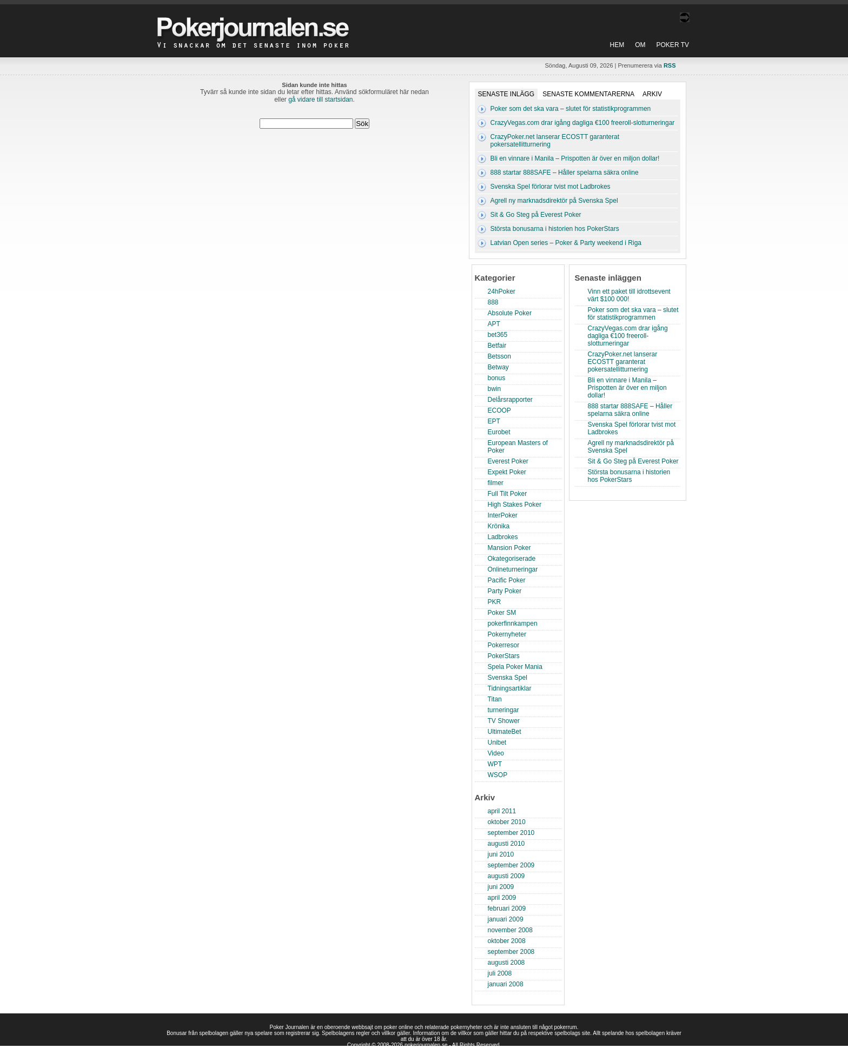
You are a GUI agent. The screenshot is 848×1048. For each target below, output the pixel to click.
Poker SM (502, 612)
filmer (496, 483)
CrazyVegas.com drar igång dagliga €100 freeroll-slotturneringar (583, 123)
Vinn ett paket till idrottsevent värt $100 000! (629, 295)
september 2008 (511, 952)
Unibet (497, 742)
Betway (498, 367)
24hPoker (501, 291)
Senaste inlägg (506, 94)
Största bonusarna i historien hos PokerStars (555, 229)
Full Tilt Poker (507, 494)
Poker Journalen (256, 23)
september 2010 (511, 833)
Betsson (499, 356)
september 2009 (511, 865)
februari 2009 (507, 908)
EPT (494, 421)
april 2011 (502, 811)
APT (494, 324)
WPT (495, 764)
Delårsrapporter (510, 399)
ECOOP (499, 410)
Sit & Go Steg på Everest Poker (536, 214)
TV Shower (504, 721)
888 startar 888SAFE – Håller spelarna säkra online (565, 172)
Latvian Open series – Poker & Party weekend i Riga (566, 243)
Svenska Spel (507, 677)
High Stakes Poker (514, 504)
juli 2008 (500, 973)
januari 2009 (506, 919)
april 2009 (502, 897)
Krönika (499, 526)
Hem (617, 45)
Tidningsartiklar (510, 688)
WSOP (498, 775)
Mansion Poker (509, 548)
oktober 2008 (507, 941)
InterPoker (503, 515)
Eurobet (499, 432)
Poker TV (673, 45)
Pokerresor (504, 645)
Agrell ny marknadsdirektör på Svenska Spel (554, 200)
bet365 (498, 335)
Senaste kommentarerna (588, 94)
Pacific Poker (507, 580)
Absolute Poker (510, 313)
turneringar (503, 710)
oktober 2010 (507, 822)
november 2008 (510, 930)
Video (496, 753)
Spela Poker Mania (515, 667)
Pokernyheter (507, 634)
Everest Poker (508, 461)
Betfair (497, 345)
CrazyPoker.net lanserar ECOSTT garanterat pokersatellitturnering (623, 361)
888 (493, 302)
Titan (495, 699)
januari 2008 (506, 984)
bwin (494, 389)
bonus (497, 378)
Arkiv (652, 94)
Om (640, 45)
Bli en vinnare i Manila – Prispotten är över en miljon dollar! (575, 158)
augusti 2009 (506, 876)
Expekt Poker (507, 472)
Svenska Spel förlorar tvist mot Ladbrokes (551, 186)
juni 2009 (501, 887)
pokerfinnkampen (513, 623)
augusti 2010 (506, 843)
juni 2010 (501, 854)
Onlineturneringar (513, 569)
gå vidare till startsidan (320, 99)
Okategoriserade (512, 558)
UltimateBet (504, 731)
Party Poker (505, 591)
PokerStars (504, 656)
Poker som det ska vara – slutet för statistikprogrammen (571, 108)
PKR (494, 602)
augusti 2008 (506, 962)
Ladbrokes (503, 537)
